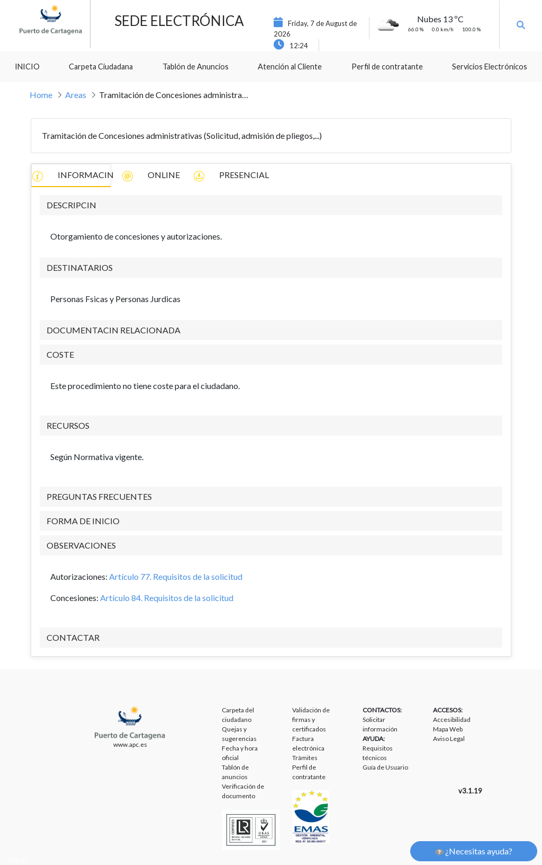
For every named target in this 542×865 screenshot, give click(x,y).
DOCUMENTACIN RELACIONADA (113, 330)
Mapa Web (448, 729)
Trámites (305, 758)
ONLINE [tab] (151, 176)
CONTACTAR (73, 637)
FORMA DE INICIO (83, 521)
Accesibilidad (452, 719)
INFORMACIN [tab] (71, 176)
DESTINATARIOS (80, 267)
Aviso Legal (449, 739)
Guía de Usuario (385, 767)
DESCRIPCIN (71, 205)
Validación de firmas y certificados (311, 719)
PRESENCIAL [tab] (231, 176)
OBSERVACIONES (81, 545)
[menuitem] (27, 66)
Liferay (18, 860)
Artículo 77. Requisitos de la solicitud (175, 576)
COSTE (60, 354)
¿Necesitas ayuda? (473, 851)
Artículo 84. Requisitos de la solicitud (166, 598)
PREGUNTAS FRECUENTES (99, 496)
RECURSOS (68, 425)
